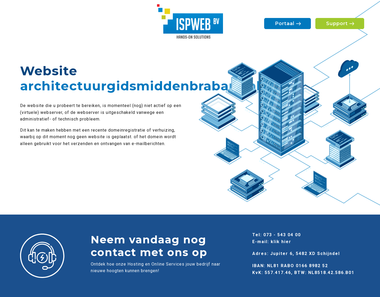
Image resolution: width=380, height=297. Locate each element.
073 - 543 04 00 (282, 234)
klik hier (281, 241)
